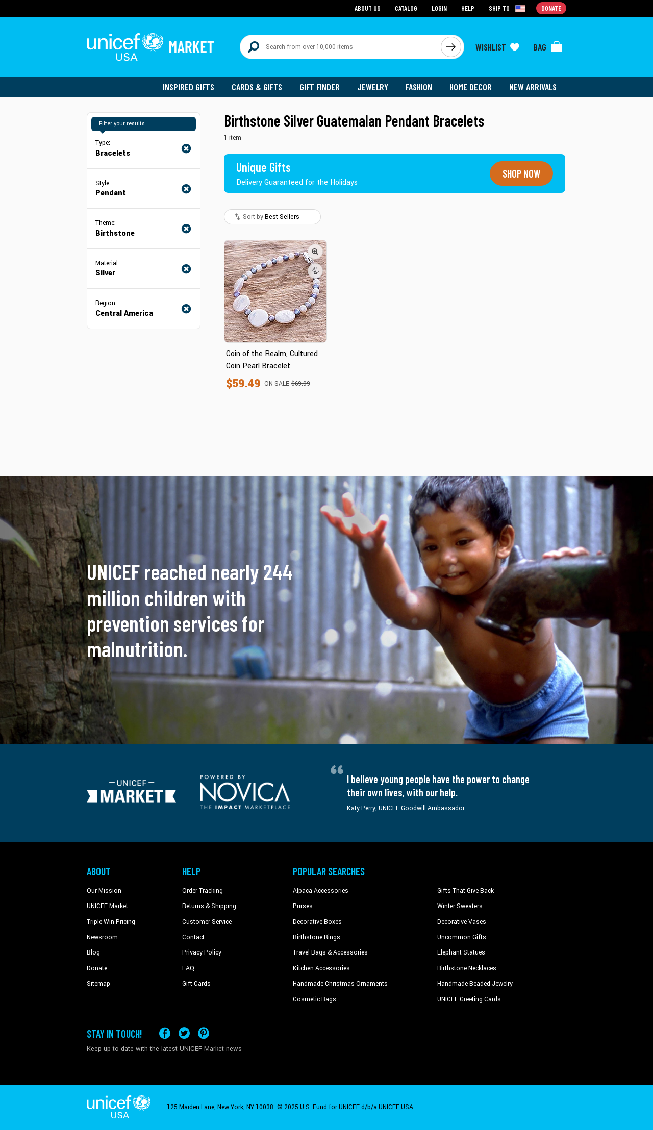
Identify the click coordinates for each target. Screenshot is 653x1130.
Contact (193, 937)
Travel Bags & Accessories (330, 952)
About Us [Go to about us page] (368, 8)
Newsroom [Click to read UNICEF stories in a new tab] (102, 937)
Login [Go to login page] (439, 8)
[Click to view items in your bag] (547, 47)
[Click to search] (451, 47)
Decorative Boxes (317, 921)
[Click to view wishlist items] (497, 47)
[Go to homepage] (150, 47)
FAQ (188, 968)
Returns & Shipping (209, 906)
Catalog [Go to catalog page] (406, 8)
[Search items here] (340, 47)
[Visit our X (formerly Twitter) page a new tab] (184, 1033)
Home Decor (470, 86)
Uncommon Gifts (461, 937)
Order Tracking (202, 890)
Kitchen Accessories (321, 968)
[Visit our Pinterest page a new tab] (203, 1033)
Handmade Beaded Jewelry (475, 983)
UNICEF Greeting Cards (469, 998)
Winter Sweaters (460, 906)
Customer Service (207, 921)
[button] (315, 251)
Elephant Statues (461, 952)
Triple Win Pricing (111, 921)
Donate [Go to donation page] (551, 8)
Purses (303, 906)
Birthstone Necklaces (466, 968)
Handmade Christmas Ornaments (340, 983)
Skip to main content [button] (326, 0)
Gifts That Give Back (465, 890)
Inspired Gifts (188, 86)
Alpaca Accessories (320, 890)
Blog (93, 952)
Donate (97, 968)
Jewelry (372, 86)
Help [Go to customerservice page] (467, 8)
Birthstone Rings (316, 937)
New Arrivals (533, 86)
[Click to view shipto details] (508, 8)
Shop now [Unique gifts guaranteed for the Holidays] (521, 173)
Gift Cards (196, 983)
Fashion (419, 86)
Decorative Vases (461, 921)
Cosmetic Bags (314, 998)
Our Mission (104, 890)
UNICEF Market (107, 906)
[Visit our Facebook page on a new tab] (165, 1033)
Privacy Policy (201, 952)
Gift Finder (319, 86)
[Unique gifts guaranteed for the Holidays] (297, 173)
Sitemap (98, 983)
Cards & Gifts (257, 86)
